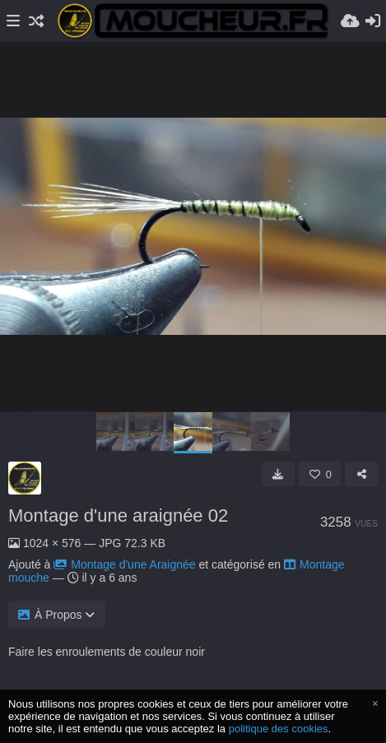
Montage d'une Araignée (124, 564)
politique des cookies (278, 728)
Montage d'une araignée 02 (118, 515)
